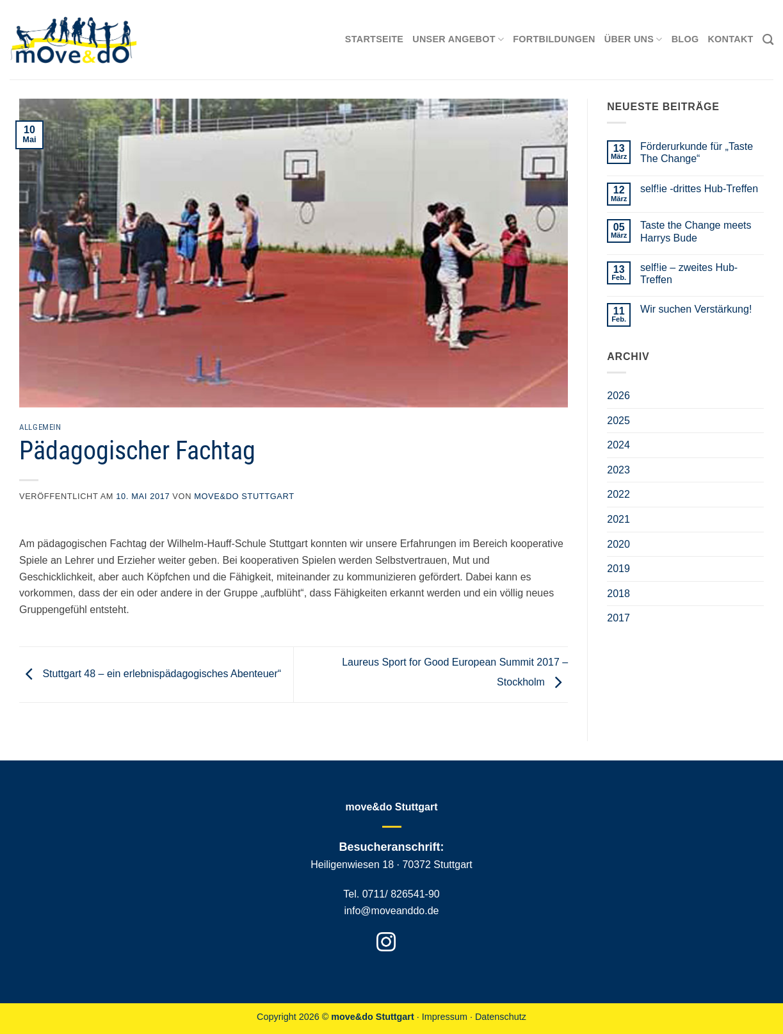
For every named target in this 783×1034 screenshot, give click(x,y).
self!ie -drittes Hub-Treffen (699, 188)
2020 (618, 544)
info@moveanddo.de (391, 910)
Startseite (374, 39)
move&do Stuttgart (244, 496)
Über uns (633, 39)
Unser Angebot (458, 39)
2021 (618, 519)
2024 (618, 444)
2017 (618, 617)
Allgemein (40, 427)
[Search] (768, 40)
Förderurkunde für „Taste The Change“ (696, 152)
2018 (618, 593)
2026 (618, 395)
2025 (618, 420)
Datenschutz (500, 1017)
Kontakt (730, 39)
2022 (618, 494)
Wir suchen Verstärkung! (696, 309)
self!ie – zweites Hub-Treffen (689, 273)
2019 (618, 568)
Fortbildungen (554, 39)
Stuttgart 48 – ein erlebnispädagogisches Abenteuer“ (150, 674)
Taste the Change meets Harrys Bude (695, 231)
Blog (685, 39)
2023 (618, 469)
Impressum (444, 1017)
